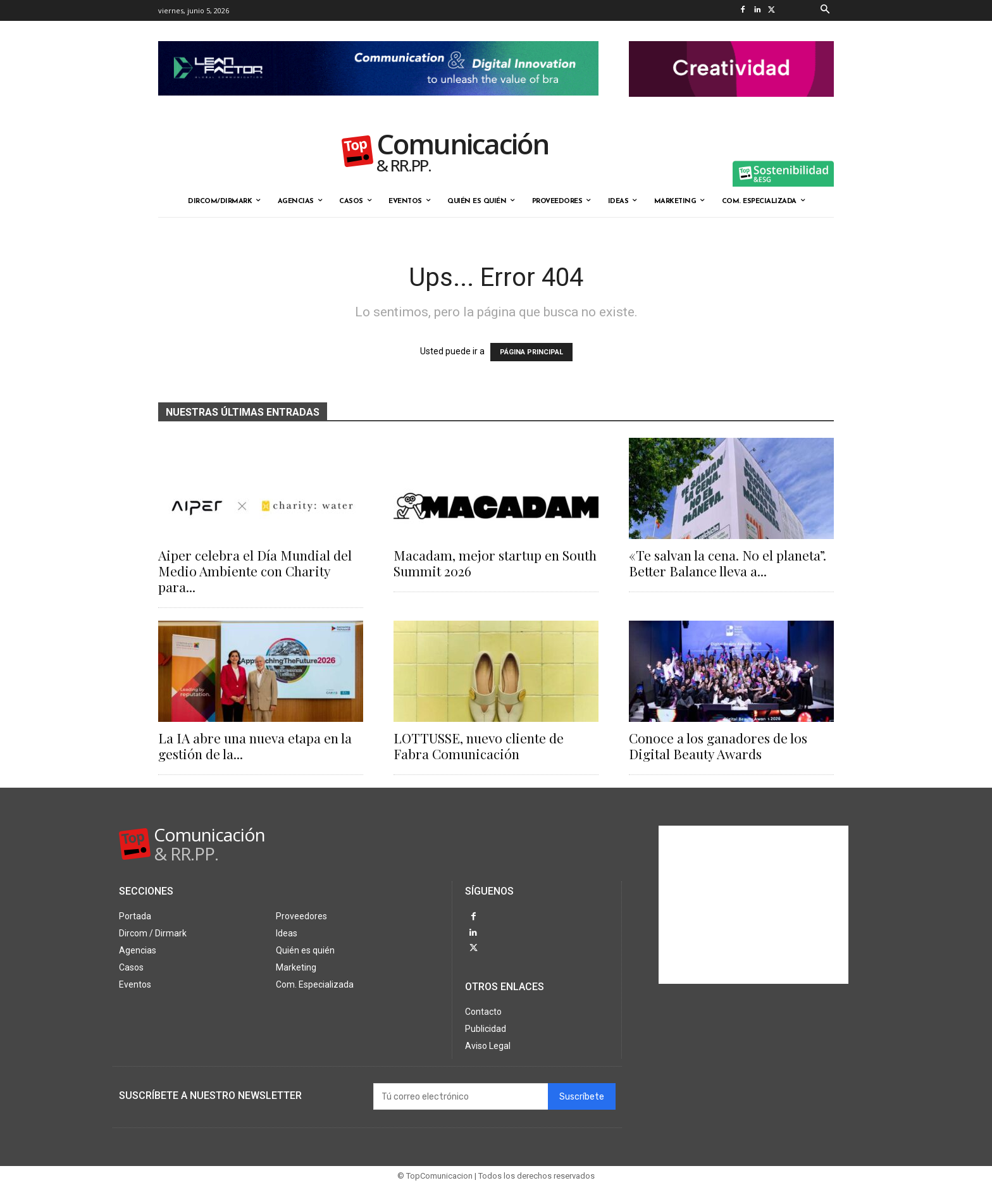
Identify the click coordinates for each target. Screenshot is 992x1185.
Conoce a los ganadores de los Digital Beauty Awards (718, 745)
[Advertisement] (753, 905)
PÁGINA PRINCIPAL (531, 352)
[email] (460, 1096)
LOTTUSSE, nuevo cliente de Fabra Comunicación (479, 745)
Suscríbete (581, 1096)
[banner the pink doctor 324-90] (731, 107)
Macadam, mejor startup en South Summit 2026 (495, 563)
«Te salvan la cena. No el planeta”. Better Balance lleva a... (727, 563)
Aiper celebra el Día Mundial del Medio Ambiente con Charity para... (255, 570)
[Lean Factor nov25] (378, 105)
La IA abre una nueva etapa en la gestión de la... (255, 745)
